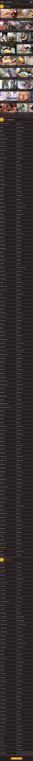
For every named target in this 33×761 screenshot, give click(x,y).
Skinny (19, 418)
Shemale (20, 403)
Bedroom (3, 210)
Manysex (3, 715)
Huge (19, 135)
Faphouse (4, 647)
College (3, 335)
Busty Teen (4, 286)
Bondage (3, 248)
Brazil (3, 256)
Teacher (19, 494)
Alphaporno (4, 582)
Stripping (20, 471)
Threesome (20, 505)
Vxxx (19, 685)
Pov (18, 331)
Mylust (3, 730)
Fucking (3, 490)
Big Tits (3, 225)
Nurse (19, 248)
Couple (3, 347)
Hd (2, 551)
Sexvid (19, 613)
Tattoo (19, 490)
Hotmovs (3, 688)
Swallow (19, 479)
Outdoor (19, 282)
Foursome (4, 479)
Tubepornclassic (21, 643)
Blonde (3, 241)
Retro (19, 362)
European (4, 426)
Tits (18, 509)
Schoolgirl (20, 384)
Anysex (3, 597)
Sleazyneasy (20, 620)
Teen (19, 498)
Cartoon (3, 297)
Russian (19, 377)
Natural (19, 237)
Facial (3, 434)
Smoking (20, 434)
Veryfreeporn (21, 662)
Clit (2, 328)
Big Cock (3, 222)
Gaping (3, 502)
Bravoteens (4, 620)
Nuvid (3, 734)
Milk (19, 222)
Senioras (20, 597)
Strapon (19, 468)
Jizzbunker (4, 700)
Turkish (19, 521)
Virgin (19, 536)
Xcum (19, 700)
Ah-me (3, 579)
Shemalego (20, 616)
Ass (2, 172)
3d (2, 127)
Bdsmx (3, 605)
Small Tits (20, 430)
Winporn (20, 688)
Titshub (19, 628)
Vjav (19, 677)
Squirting (20, 456)
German (3, 509)
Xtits (19, 722)
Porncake (3, 745)
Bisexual (3, 233)
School (19, 381)
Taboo (19, 487)
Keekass (3, 703)
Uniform (19, 524)
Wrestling (20, 551)
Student (19, 475)
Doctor (3, 392)
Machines (20, 195)
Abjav (3, 567)
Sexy (19, 396)
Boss (2, 252)
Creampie (4, 350)
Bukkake (3, 278)
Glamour (3, 517)
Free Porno (6, 2)
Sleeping (20, 426)
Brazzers (3, 260)
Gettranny (4, 658)
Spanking (20, 445)
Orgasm (19, 275)
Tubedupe (20, 635)
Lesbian (19, 184)
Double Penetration (6, 407)
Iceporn (3, 692)
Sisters (19, 415)
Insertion (20, 146)
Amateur (3, 142)
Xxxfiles (19, 730)
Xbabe (19, 692)
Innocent (20, 142)
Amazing (3, 146)
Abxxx (3, 575)
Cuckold (3, 358)
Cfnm (3, 309)
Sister (19, 411)
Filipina (3, 453)
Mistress (20, 225)
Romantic (20, 369)
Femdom (3, 445)
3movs (3, 563)
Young (19, 555)
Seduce (19, 392)
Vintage (19, 532)
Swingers (20, 483)
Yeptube (20, 734)
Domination (4, 403)
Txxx (19, 650)
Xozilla (19, 719)
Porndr (3, 749)
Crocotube (4, 628)
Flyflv (2, 650)
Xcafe (19, 696)
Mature (19, 210)
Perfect (19, 305)
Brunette (3, 275)
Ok (2, 737)
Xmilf (19, 715)
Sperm (19, 449)
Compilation (4, 339)
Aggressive (4, 138)
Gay (2, 505)
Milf (18, 218)
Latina (19, 180)
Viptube (19, 669)
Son (18, 441)
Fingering (4, 456)
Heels (3, 555)
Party (19, 297)
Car (2, 294)
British (3, 267)
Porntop (19, 582)
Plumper (20, 320)
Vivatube (20, 673)
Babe (2, 180)
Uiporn (19, 654)
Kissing (19, 165)
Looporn (3, 711)
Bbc (2, 191)
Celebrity (3, 305)
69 (2, 131)
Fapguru (3, 643)
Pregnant (20, 335)
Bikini (3, 229)
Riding (19, 365)
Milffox (3, 722)
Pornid (19, 567)
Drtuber (3, 639)
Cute (2, 365)
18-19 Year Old (5, 123)
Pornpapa (20, 579)
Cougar (3, 343)
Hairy (2, 540)
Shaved (19, 400)
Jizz (18, 161)
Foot (2, 475)
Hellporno (4, 681)
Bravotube (4, 624)
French (3, 483)
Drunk (3, 411)
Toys (19, 517)
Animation (4, 157)
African (3, 135)
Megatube (4, 719)
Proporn (19, 590)
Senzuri (19, 601)
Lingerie (19, 191)
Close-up (3, 331)
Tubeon (19, 639)
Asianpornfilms (5, 601)
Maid (19, 199)
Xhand (19, 707)
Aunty (3, 176)
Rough (19, 373)
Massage (20, 203)
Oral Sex (19, 271)
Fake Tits (3, 437)
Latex (19, 176)
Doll (2, 400)
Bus (2, 282)
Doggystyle (4, 396)
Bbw (2, 195)
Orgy (19, 278)
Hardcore (3, 547)
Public (19, 339)
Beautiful (3, 207)
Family (3, 441)
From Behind (4, 487)
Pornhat (19, 563)
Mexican (19, 214)
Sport (19, 453)
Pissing (19, 316)
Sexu (19, 609)
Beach (3, 203)
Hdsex (3, 669)
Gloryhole (3, 524)
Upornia (19, 658)
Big (2, 214)
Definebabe (4, 632)
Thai (19, 502)
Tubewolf (20, 647)
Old (18, 263)
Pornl (19, 571)
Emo (2, 418)
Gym (2, 536)
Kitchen (19, 169)
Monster (19, 233)
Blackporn (4, 616)
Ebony (3, 415)
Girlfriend (4, 513)
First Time (4, 460)
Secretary (20, 388)
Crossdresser (4, 354)
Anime (3, 161)
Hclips (3, 662)
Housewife (20, 131)
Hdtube (3, 673)
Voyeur (19, 540)
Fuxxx (3, 654)
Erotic (3, 422)
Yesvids (19, 737)
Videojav (20, 666)
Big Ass (3, 218)
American (3, 150)
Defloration (4, 384)
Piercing (19, 312)
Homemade (20, 127)
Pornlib (19, 575)
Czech (3, 369)
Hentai (19, 123)
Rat (18, 594)
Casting (3, 301)
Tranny (19, 632)
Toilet (19, 513)
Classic (3, 324)
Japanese (20, 157)
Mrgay (3, 726)
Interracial (20, 150)
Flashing (3, 468)
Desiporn (3, 635)
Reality (19, 354)
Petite (19, 309)
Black (2, 237)
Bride (3, 263)
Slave (19, 422)
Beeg (2, 609)
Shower (19, 407)
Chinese (3, 316)
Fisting (3, 464)
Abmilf (3, 571)
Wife (19, 547)
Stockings (20, 460)
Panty (19, 290)
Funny (3, 494)
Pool (19, 324)
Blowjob (3, 244)
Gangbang (4, 498)
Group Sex (4, 532)
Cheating (3, 312)
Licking (19, 188)
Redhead (20, 358)
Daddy (3, 373)
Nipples (19, 241)
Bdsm (3, 199)
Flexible (3, 471)
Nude (19, 244)
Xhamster (20, 703)
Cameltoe (3, 290)
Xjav (19, 711)
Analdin (3, 586)
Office (19, 256)
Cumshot (3, 362)
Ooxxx (3, 741)
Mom (19, 229)
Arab (2, 165)
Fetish (3, 449)
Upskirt (19, 528)
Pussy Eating (20, 350)
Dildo (2, 388)
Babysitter (4, 184)
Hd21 (3, 666)
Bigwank (3, 613)
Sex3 (19, 605)
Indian (19, 138)
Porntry (19, 586)
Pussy (19, 347)
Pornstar (20, 328)
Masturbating (21, 207)
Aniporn (3, 590)
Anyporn (3, 594)
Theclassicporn (21, 624)
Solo (19, 437)
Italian (19, 154)
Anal (2, 154)
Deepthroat (4, 381)
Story (19, 464)
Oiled (19, 260)
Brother (3, 271)
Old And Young (21, 267)
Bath (2, 188)
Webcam (20, 543)
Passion (19, 301)
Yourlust (20, 741)
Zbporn (19, 745)
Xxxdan (19, 726)
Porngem (3, 753)
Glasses (3, 521)
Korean (19, 172)
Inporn (3, 696)
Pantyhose (20, 294)
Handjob (3, 543)
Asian (3, 169)
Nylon (19, 252)
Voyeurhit (20, 681)
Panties (19, 286)
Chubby (3, 320)
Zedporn (20, 749)
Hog (2, 685)
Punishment (20, 343)
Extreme (3, 430)
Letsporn (3, 707)
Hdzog (3, 677)
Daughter (3, 377)
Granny (3, 528)
